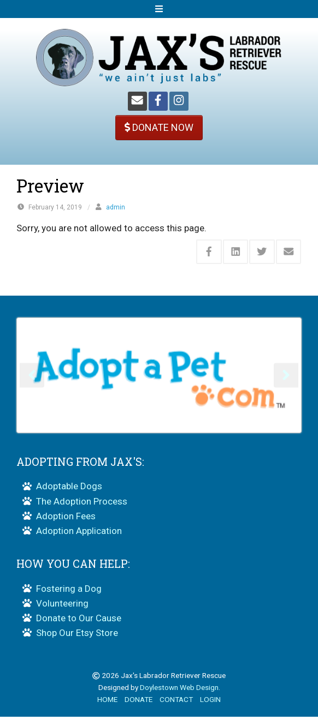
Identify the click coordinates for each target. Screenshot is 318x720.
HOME (107, 702)
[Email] (137, 101)
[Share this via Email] (289, 251)
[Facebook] (158, 101)
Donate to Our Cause (78, 621)
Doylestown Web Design (179, 690)
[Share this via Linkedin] (236, 251)
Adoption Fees (66, 519)
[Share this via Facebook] (209, 251)
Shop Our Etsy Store (77, 636)
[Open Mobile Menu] (159, 9)
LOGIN (210, 702)
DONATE (138, 702)
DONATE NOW (159, 127)
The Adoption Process (81, 504)
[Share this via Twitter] (262, 251)
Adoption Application (79, 534)
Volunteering (62, 606)
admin (115, 207)
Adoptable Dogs (69, 489)
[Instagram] (179, 101)
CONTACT (176, 702)
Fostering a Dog (69, 591)
